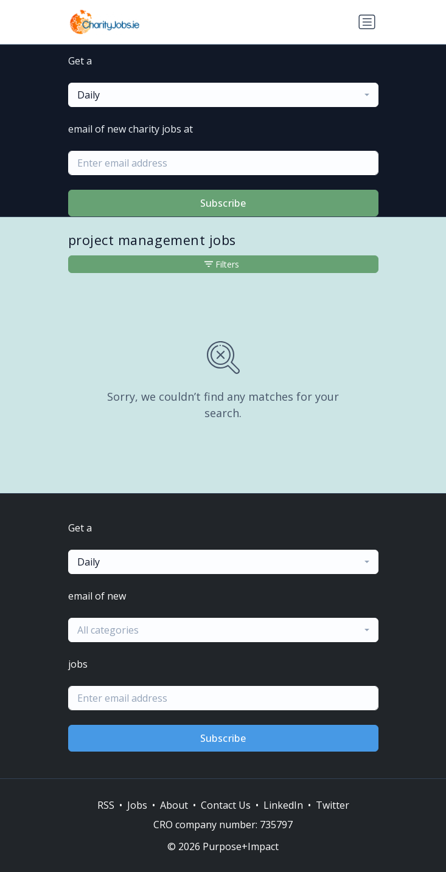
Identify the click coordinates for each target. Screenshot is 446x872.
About (174, 805)
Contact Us (226, 805)
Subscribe (223, 203)
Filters (221, 264)
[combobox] (223, 95)
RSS (105, 805)
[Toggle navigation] (366, 21)
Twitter (332, 805)
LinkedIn (283, 805)
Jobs (137, 805)
